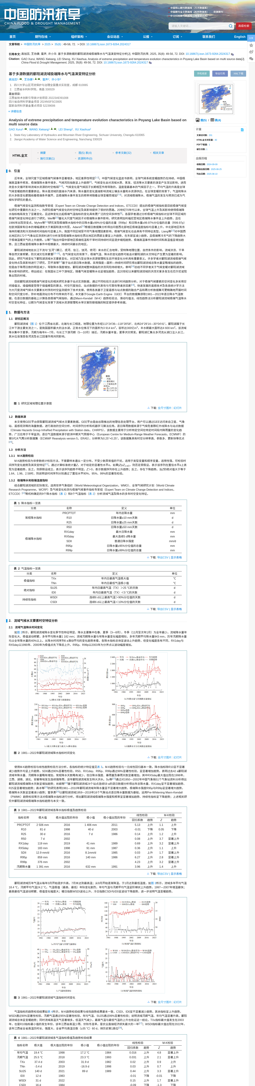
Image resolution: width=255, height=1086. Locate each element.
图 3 (153, 883)
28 (120, 1028)
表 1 (62, 493)
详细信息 (15, 111)
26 (58, 791)
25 (46, 787)
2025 (47, 44)
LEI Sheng (65, 129)
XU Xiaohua (82, 129)
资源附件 (83, 158)
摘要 (41, 152)
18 (133, 266)
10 (57, 217)
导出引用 (220, 73)
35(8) (58, 44)
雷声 (45, 79)
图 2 (19, 632)
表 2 (91, 493)
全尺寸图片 (165, 408)
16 (58, 253)
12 (83, 226)
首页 (13, 37)
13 (173, 230)
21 (46, 464)
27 (140, 1023)
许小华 (56, 79)
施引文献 (46, 158)
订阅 (178, 37)
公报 (148, 37)
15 (55, 253)
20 (10, 442)
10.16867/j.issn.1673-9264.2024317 (108, 44)
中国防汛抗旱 (32, 44)
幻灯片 (177, 408)
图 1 (33, 323)
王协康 (28, 79)
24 (66, 783)
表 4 (50, 1011)
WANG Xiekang (39, 129)
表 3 (99, 767)
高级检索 (243, 25)
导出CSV (163, 557)
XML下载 (238, 73)
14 (51, 239)
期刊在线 (43, 37)
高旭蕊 (13, 79)
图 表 (83, 152)
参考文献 (122, 152)
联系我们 (208, 37)
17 (60, 262)
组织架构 (79, 37)
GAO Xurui (15, 129)
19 (133, 285)
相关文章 (157, 152)
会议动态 (115, 37)
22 (23, 493)
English (239, 37)
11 (46, 222)
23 (114, 778)
